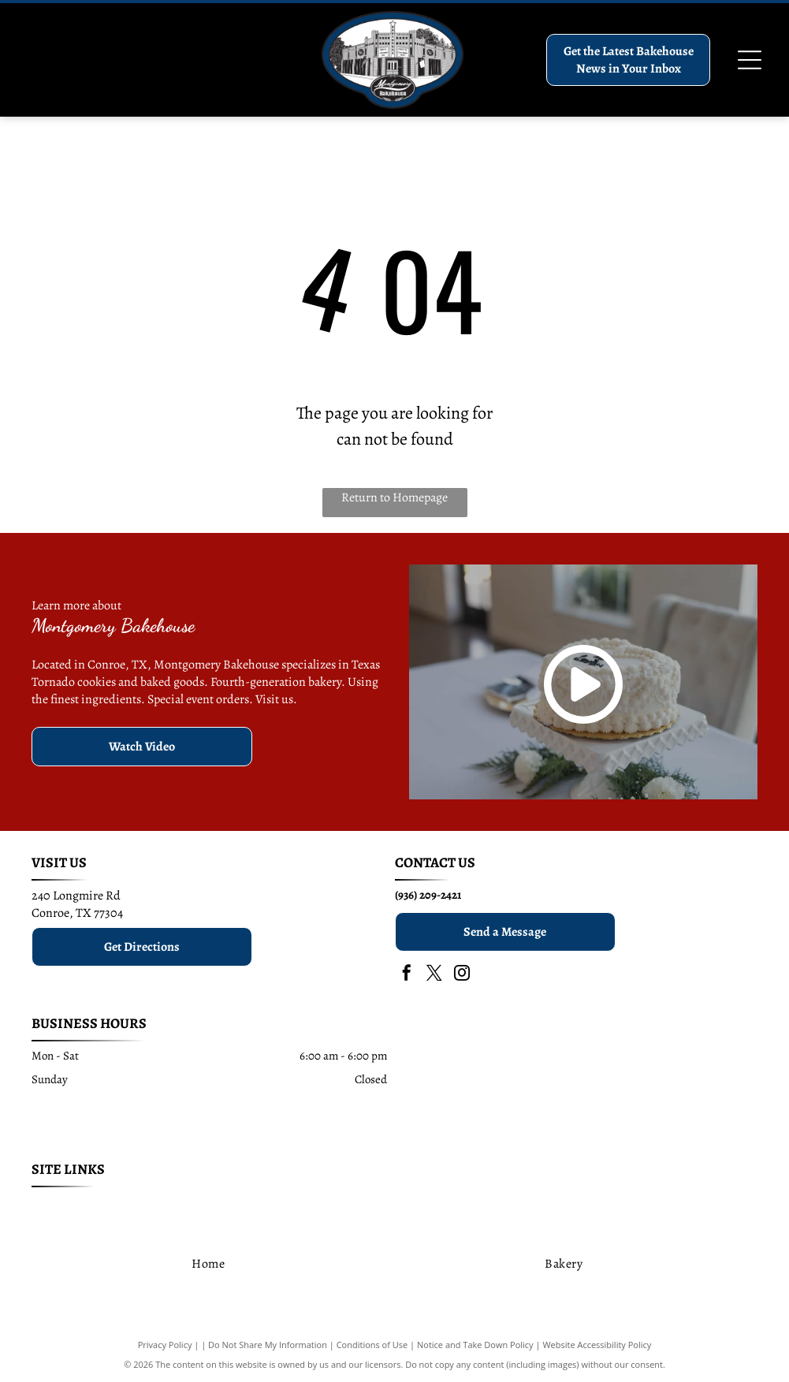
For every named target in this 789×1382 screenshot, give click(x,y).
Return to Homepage (394, 497)
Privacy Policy (165, 1344)
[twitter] (434, 975)
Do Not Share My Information (267, 1344)
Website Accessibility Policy (596, 1344)
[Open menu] (749, 60)
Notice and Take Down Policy (475, 1344)
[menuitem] (103, 1207)
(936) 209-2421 (428, 895)
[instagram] (462, 975)
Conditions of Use (372, 1344)
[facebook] (407, 975)
